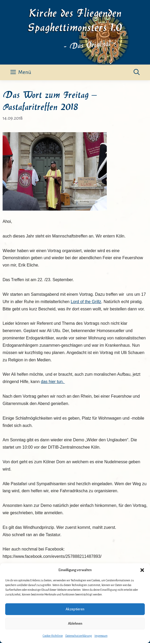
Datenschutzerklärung (78, 635)
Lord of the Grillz (86, 301)
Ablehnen (75, 623)
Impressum (101, 635)
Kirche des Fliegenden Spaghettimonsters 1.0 (75, 19)
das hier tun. (53, 381)
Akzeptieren (75, 609)
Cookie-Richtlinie (53, 635)
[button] (142, 570)
